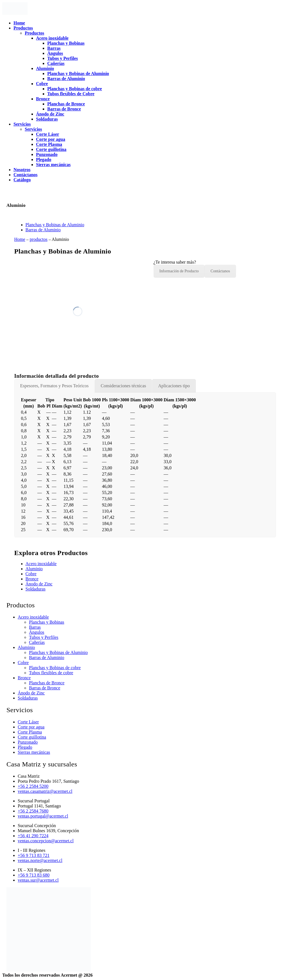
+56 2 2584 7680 (33, 811)
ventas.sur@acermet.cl (38, 880)
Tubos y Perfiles (62, 58)
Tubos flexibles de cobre (51, 672)
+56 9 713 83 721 (34, 855)
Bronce (43, 98)
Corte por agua (50, 139)
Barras (53, 48)
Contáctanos (25, 174)
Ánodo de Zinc (50, 114)
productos (39, 239)
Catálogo (22, 179)
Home (19, 23)
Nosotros (22, 169)
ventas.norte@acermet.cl (40, 860)
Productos (23, 28)
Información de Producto (179, 271)
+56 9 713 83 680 (34, 875)
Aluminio (45, 68)
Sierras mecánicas (53, 164)
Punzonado (46, 154)
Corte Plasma (49, 144)
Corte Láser (47, 134)
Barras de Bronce (64, 109)
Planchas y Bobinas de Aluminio (78, 73)
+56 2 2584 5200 (33, 786)
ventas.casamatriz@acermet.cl (45, 791)
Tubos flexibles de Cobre (71, 93)
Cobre (42, 83)
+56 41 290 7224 (33, 835)
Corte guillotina (51, 149)
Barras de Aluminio (66, 78)
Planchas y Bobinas (65, 43)
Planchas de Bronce (66, 103)
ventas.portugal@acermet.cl (43, 816)
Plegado (43, 159)
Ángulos (55, 53)
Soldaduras (47, 119)
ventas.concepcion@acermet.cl (46, 840)
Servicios (22, 124)
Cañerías (55, 63)
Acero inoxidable (52, 38)
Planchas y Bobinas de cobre (74, 88)
